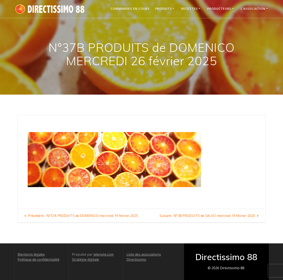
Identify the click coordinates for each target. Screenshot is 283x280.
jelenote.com (103, 254)
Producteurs (219, 9)
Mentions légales (31, 254)
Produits (163, 9)
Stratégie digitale (85, 259)
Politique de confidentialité (38, 259)
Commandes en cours (130, 9)
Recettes (189, 9)
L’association (253, 9)
